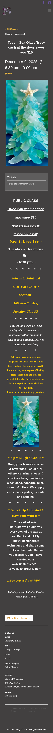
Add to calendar (19, 618)
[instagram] (49, 2)
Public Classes (11, 667)
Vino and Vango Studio (15, 679)
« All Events (11, 29)
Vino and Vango (14, 729)
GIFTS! (33, 596)
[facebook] (43, 2)
